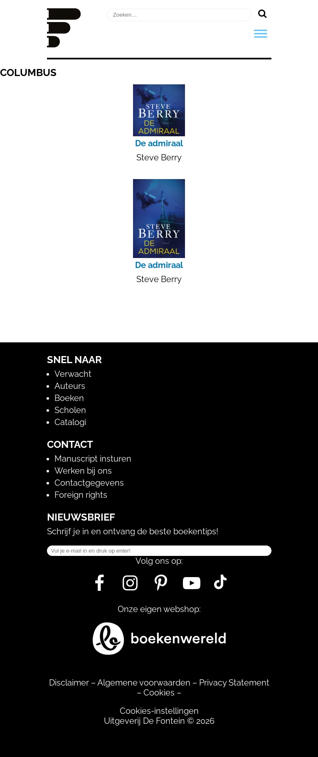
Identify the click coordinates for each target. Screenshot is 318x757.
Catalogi (70, 422)
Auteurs (69, 386)
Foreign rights (80, 495)
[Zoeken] (262, 13)
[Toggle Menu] (260, 33)
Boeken (69, 398)
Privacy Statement (234, 683)
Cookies (159, 693)
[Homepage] (64, 44)
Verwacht (72, 374)
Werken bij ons (83, 471)
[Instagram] (130, 586)
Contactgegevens (89, 483)
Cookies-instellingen (159, 711)
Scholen (70, 410)
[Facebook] (99, 586)
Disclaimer (69, 683)
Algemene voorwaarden (143, 683)
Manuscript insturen (92, 459)
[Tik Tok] (220, 586)
